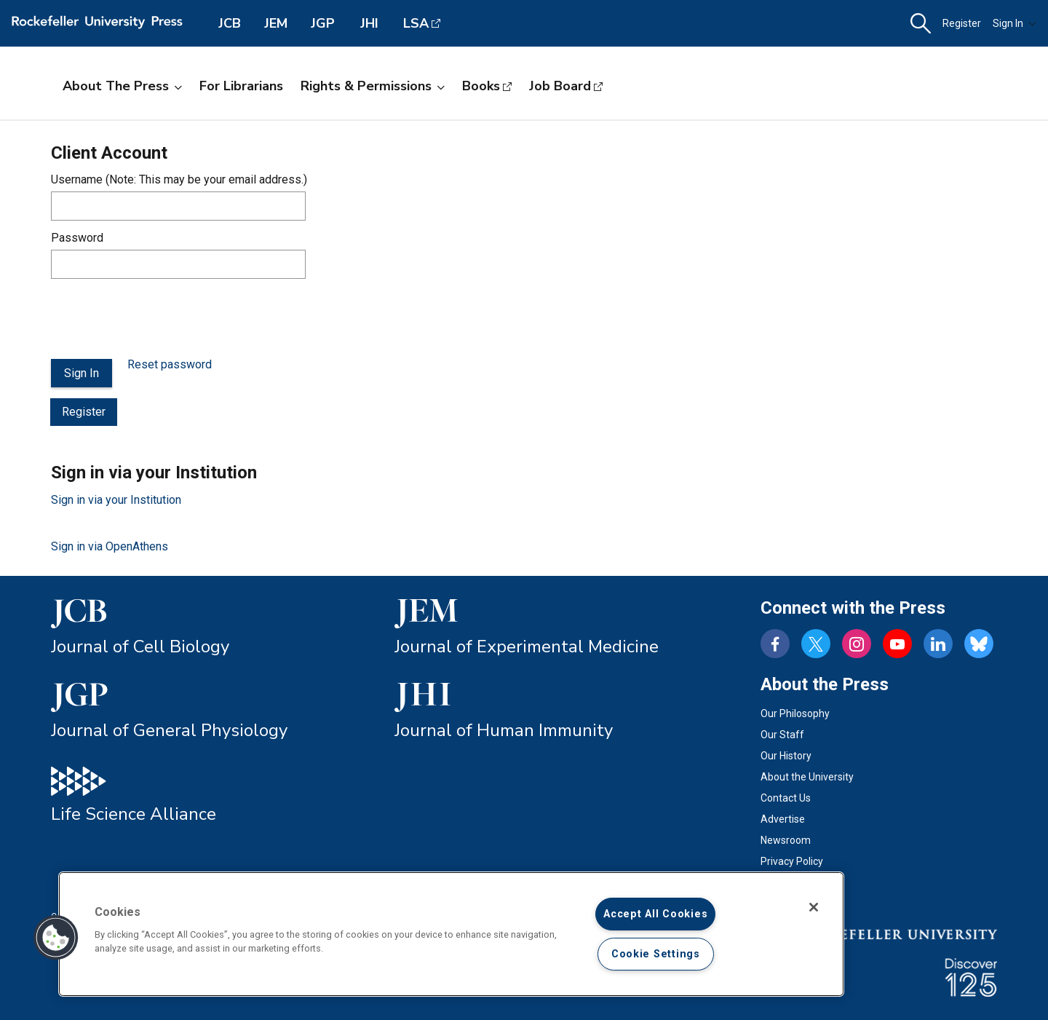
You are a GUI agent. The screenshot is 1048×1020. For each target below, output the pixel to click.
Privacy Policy (792, 861)
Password (77, 238)
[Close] (814, 907)
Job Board (560, 85)
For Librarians (241, 85)
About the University (807, 777)
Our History (786, 756)
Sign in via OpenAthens (109, 546)
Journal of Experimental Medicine (526, 646)
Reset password (169, 364)
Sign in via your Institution (116, 500)
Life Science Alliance (133, 814)
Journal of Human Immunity (503, 730)
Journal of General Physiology (169, 730)
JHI (369, 23)
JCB (229, 23)
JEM (275, 23)
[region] (451, 934)
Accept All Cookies (655, 914)
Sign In (1014, 23)
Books (481, 85)
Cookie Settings (655, 954)
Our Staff (782, 734)
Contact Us (786, 798)
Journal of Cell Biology (140, 646)
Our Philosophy (795, 713)
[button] (920, 23)
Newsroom (786, 840)
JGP (323, 23)
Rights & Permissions (373, 85)
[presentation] (161, 318)
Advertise (783, 819)
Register (961, 23)
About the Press (122, 85)
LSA (416, 23)
